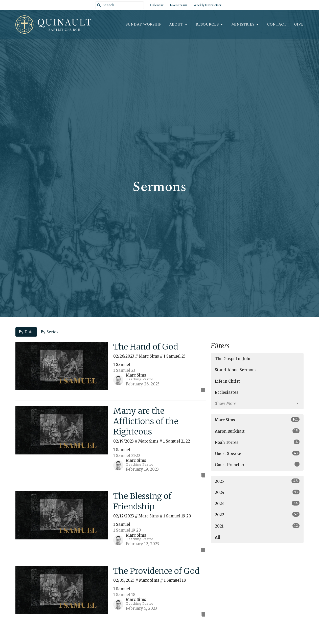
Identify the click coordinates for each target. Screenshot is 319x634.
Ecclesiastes (226, 392)
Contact (276, 24)
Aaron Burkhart (257, 431)
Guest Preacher (257, 464)
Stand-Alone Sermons (236, 369)
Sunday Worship (144, 24)
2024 (257, 492)
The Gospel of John (233, 358)
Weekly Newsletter (207, 5)
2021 (257, 526)
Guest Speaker (257, 453)
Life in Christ (227, 381)
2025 (257, 481)
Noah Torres (257, 442)
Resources (210, 24)
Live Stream (178, 5)
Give (299, 24)
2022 (257, 514)
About (178, 24)
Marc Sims (257, 419)
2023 (257, 503)
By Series (49, 332)
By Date (26, 332)
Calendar (157, 5)
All (217, 537)
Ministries (245, 24)
